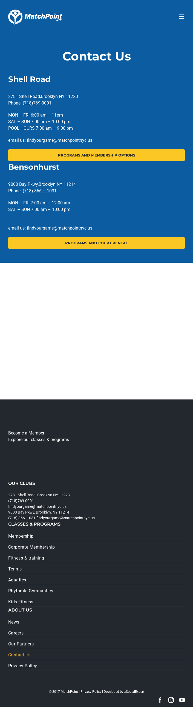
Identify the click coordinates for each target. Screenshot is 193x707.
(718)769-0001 (37, 103)
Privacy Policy (90, 692)
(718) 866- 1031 (22, 518)
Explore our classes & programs (38, 439)
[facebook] (160, 700)
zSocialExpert (134, 692)
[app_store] (24, 452)
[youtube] (182, 700)
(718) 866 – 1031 (40, 190)
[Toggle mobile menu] (182, 16)
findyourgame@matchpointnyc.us (37, 506)
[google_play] (26, 468)
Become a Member (26, 433)
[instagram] (171, 700)
